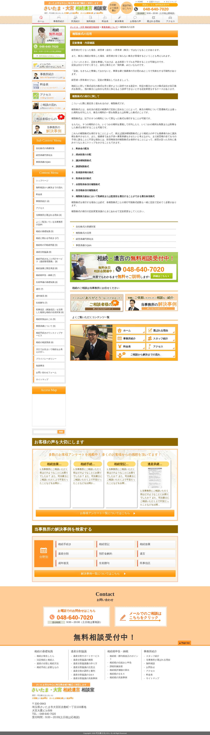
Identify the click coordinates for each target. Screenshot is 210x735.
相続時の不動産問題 (46, 245)
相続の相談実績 (44, 342)
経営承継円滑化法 (84, 239)
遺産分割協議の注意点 (84, 667)
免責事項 (40, 365)
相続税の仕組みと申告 (121, 662)
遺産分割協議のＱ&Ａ (83, 674)
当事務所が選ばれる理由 (49, 215)
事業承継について (45, 326)
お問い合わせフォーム (46, 372)
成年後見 (41, 296)
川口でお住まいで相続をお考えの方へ (49, 350)
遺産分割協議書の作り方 (85, 663)
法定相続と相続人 (45, 660)
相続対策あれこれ (45, 319)
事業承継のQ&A (83, 245)
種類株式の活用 (83, 233)
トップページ (42, 180)
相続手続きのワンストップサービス (49, 334)
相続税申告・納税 (45, 275)
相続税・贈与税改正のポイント (124, 657)
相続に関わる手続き (47, 238)
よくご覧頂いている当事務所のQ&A (49, 223)
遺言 (39, 289)
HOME (140, 2)
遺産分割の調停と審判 (84, 671)
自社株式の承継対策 (86, 226)
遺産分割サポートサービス (86, 656)
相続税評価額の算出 (119, 670)
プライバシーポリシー (46, 359)
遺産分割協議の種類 (83, 660)
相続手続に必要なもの (48, 667)
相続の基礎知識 (44, 231)
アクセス (40, 208)
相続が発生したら (45, 656)
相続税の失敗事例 (118, 677)
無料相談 (150, 663)
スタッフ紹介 (152, 656)
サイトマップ (171, 2)
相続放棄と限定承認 (46, 268)
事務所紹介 (42, 201)
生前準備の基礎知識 (46, 282)
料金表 (39, 194)
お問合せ (150, 667)
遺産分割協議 (43, 252)
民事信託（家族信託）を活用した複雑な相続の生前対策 (50, 310)
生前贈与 (41, 303)
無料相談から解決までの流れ (49, 187)
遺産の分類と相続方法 (48, 663)
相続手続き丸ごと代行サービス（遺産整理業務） (49, 260)
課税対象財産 (116, 666)
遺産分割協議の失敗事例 (85, 678)
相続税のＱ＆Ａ (117, 674)
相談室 (74, 8)
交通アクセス (154, 2)
